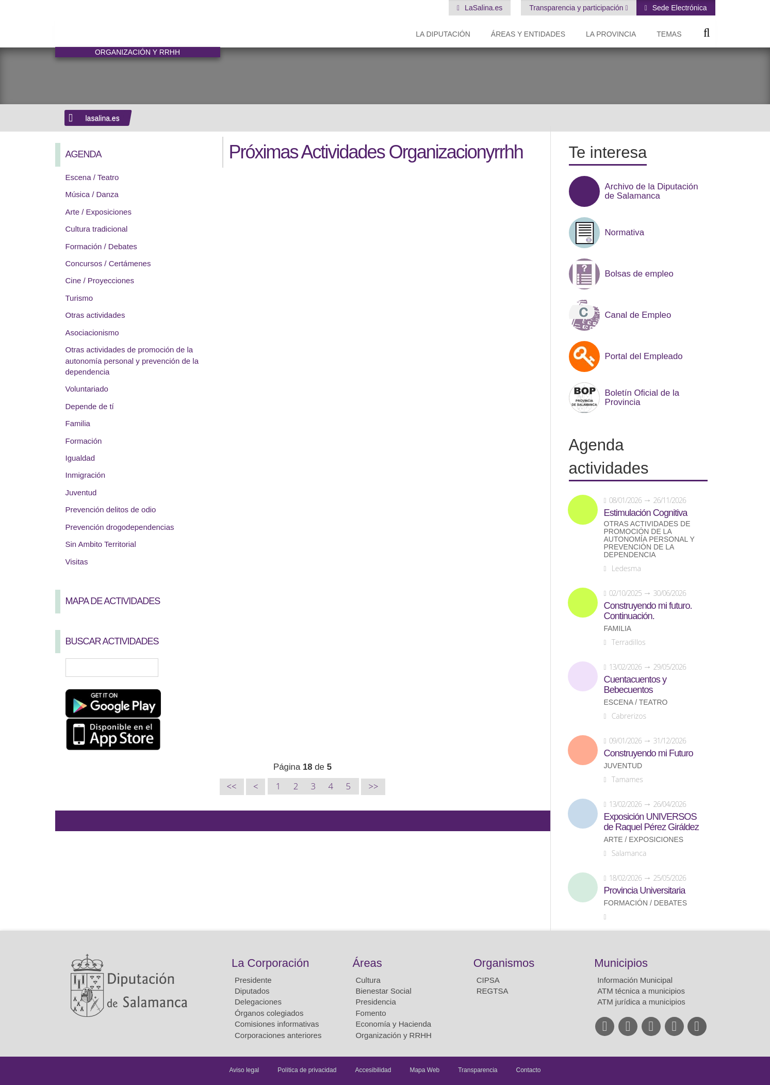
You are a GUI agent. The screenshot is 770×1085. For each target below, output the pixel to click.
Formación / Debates (101, 246)
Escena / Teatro (92, 177)
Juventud (81, 492)
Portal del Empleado (644, 356)
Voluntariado (86, 388)
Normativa (624, 232)
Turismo (79, 298)
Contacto (528, 1070)
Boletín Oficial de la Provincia (642, 397)
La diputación (443, 34)
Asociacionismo (92, 332)
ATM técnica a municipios (641, 990)
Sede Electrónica (678, 8)
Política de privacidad (306, 1070)
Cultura (367, 980)
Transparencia (477, 1070)
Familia (77, 423)
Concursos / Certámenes (108, 263)
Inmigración (85, 475)
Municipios (621, 963)
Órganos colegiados (269, 1013)
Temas (669, 34)
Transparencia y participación (577, 8)
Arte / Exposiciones (98, 211)
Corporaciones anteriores (278, 1035)
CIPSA (488, 980)
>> (373, 786)
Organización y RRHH (393, 1035)
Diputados (252, 990)
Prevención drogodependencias (119, 527)
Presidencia (375, 1001)
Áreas (367, 963)
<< (232, 786)
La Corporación (270, 963)
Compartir (68, 821)
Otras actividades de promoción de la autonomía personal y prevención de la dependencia (132, 360)
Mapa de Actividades (112, 601)
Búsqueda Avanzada (197, 667)
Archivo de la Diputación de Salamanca (651, 191)
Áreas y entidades (528, 34)
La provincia (611, 34)
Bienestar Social (383, 990)
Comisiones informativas (277, 1023)
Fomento (370, 1013)
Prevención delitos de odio (110, 509)
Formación (83, 440)
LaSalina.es (482, 8)
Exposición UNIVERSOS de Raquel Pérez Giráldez (651, 822)
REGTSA (493, 990)
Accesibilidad (373, 1070)
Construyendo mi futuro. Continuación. (648, 611)
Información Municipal (635, 980)
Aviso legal (244, 1070)
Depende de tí (89, 406)
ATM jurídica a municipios (641, 1001)
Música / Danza (92, 194)
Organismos (504, 963)
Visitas (76, 561)
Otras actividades (95, 315)
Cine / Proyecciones (99, 280)
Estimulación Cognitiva (645, 513)
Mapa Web (424, 1070)
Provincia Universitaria (644, 890)
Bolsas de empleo (639, 274)
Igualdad (80, 458)
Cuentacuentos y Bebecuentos (635, 684)
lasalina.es (103, 118)
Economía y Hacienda (393, 1023)
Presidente (253, 980)
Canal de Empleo (638, 315)
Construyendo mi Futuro (648, 753)
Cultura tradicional (96, 228)
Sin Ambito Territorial (100, 544)
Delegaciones (258, 1001)
